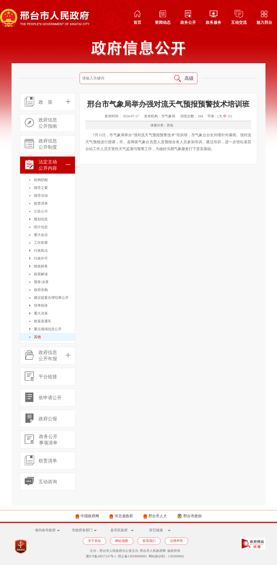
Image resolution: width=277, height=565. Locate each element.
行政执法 (41, 250)
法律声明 (176, 541)
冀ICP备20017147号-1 (101, 556)
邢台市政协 (189, 516)
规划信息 (41, 219)
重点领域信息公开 (48, 329)
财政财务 (41, 266)
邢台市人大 (155, 516)
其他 (37, 337)
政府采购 (41, 290)
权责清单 (41, 203)
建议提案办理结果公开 (51, 297)
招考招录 (41, 305)
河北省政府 (121, 516)
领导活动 (41, 195)
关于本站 (94, 541)
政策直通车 (42, 321)
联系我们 (149, 541)
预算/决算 (41, 282)
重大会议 (41, 235)
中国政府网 (87, 516)
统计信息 (41, 227)
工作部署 (41, 243)
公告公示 (41, 211)
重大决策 (41, 313)
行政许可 (41, 258)
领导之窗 (41, 188)
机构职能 (41, 180)
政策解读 (41, 274)
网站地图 (121, 541)
